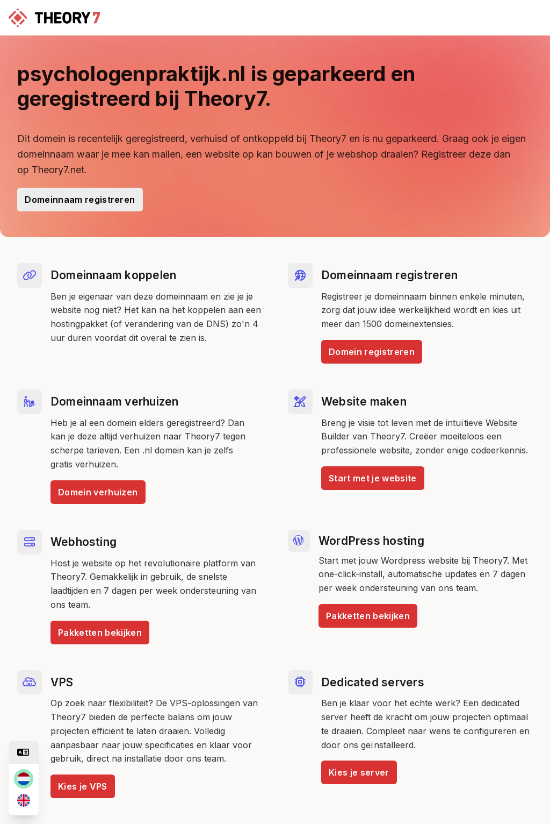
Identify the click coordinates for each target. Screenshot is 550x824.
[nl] (23, 778)
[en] (23, 800)
